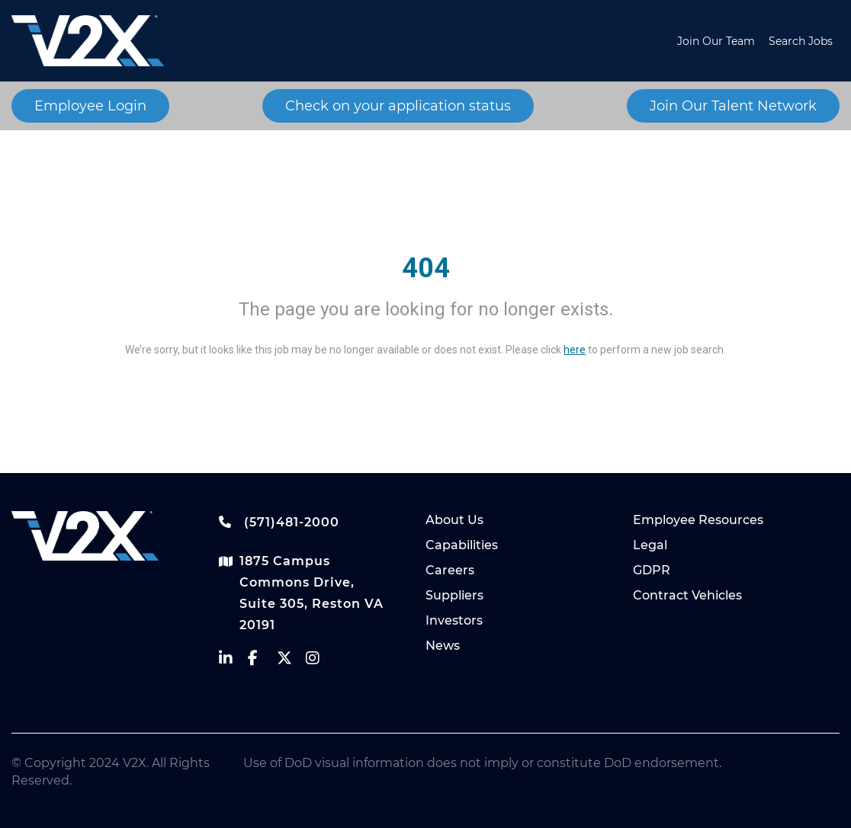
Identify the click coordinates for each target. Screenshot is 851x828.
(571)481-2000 (279, 521)
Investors (454, 620)
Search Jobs (801, 41)
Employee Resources (698, 520)
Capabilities (462, 545)
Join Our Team (716, 41)
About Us (454, 520)
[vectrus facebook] (262, 661)
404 (426, 268)
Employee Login (90, 106)
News (443, 645)
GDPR (651, 570)
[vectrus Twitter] (291, 661)
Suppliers (454, 595)
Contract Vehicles (687, 595)
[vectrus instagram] (320, 661)
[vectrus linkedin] (233, 661)
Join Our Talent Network (733, 106)
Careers (450, 570)
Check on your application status (398, 106)
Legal (650, 545)
